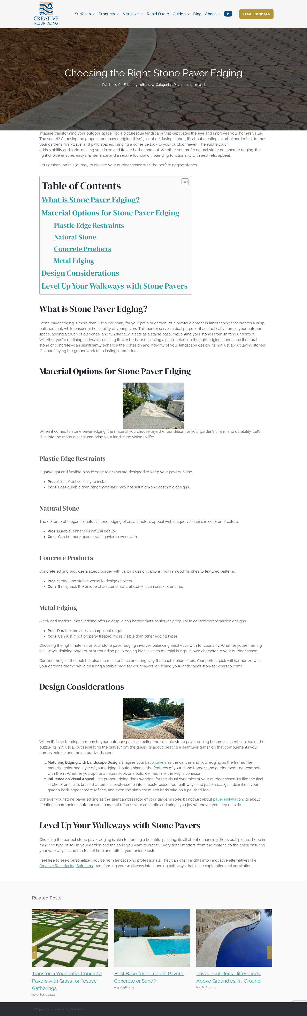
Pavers (179, 85)
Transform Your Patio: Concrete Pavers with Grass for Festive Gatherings (67, 981)
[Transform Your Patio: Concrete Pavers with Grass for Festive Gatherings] (70, 911)
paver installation (228, 799)
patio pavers (156, 762)
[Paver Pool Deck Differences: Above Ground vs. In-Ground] (234, 911)
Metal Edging (74, 260)
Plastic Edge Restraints (89, 225)
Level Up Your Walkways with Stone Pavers (115, 286)
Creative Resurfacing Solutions (66, 866)
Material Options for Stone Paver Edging (110, 212)
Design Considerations (80, 273)
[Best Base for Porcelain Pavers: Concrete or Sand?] (152, 911)
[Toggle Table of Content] (183, 181)
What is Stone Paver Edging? (91, 199)
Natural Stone (75, 237)
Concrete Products (82, 249)
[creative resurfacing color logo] (46, 2)
